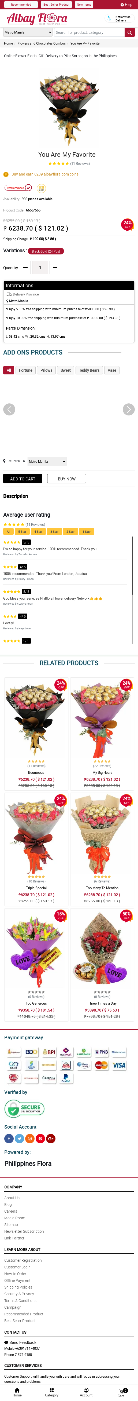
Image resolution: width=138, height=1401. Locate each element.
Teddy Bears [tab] (89, 370)
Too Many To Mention (102, 887)
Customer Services (23, 1362)
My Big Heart (102, 772)
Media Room (14, 1214)
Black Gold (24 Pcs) (46, 251)
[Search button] (130, 32)
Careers (10, 1207)
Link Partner (14, 1234)
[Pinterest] (40, 1136)
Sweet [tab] (66, 370)
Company (13, 1183)
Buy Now (67, 478)
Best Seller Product (56, 4)
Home (8, 43)
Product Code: (21, 210)
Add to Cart (22, 478)
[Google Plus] (50, 1136)
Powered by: (16, 1149)
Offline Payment (17, 1277)
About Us (12, 1194)
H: (51, 336)
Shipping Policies (18, 1283)
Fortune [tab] (25, 370)
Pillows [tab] (46, 370)
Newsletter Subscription (24, 1228)
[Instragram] (30, 1136)
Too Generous (36, 1003)
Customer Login (17, 1263)
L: (14, 336)
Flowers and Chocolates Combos (42, 43)
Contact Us (15, 1328)
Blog (8, 1201)
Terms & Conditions (20, 1297)
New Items (84, 4)
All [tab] (9, 370)
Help (126, 5)
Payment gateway (21, 1036)
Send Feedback (20, 1339)
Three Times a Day (102, 1003)
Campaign (12, 1304)
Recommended (21, 4)
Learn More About (22, 1246)
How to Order (15, 1270)
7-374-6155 (23, 1351)
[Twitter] (19, 1136)
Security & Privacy (19, 1290)
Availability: (26, 198)
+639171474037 (27, 1345)
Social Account (18, 1124)
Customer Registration (23, 1257)
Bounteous (36, 772)
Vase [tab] (112, 370)
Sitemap (11, 1221)
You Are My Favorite (84, 43)
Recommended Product (23, 1310)
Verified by (15, 1090)
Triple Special (36, 887)
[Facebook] (9, 1136)
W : (32, 336)
